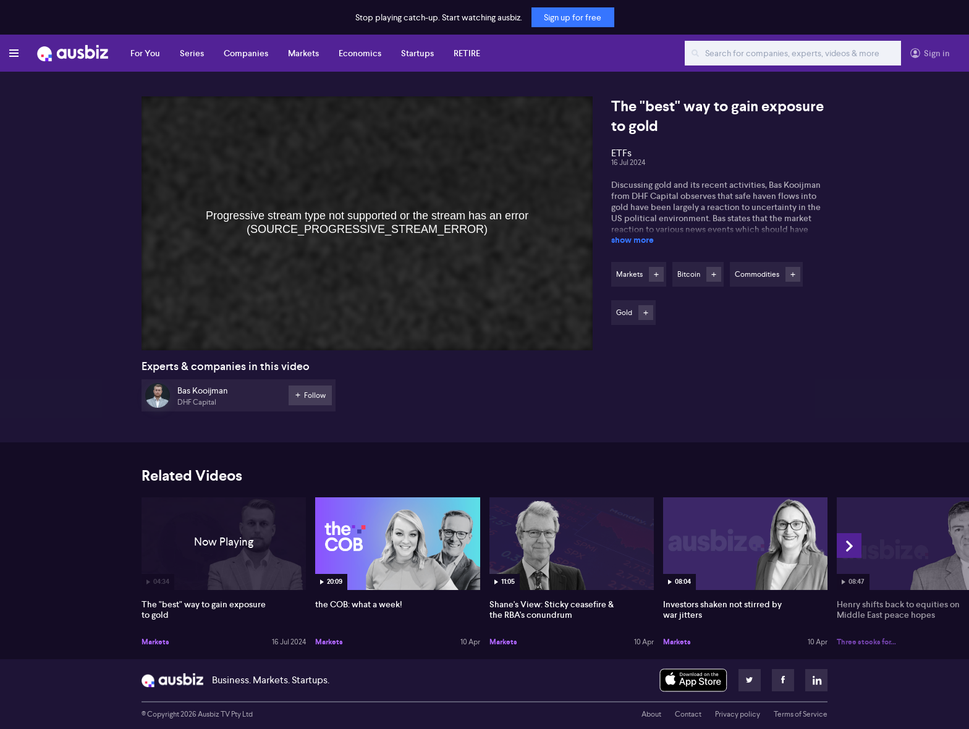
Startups (417, 53)
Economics (360, 53)
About (651, 714)
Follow (656, 274)
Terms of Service (800, 714)
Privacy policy (737, 714)
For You (145, 53)
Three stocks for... (866, 642)
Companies (246, 53)
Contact (688, 714)
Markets (303, 53)
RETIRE (467, 53)
